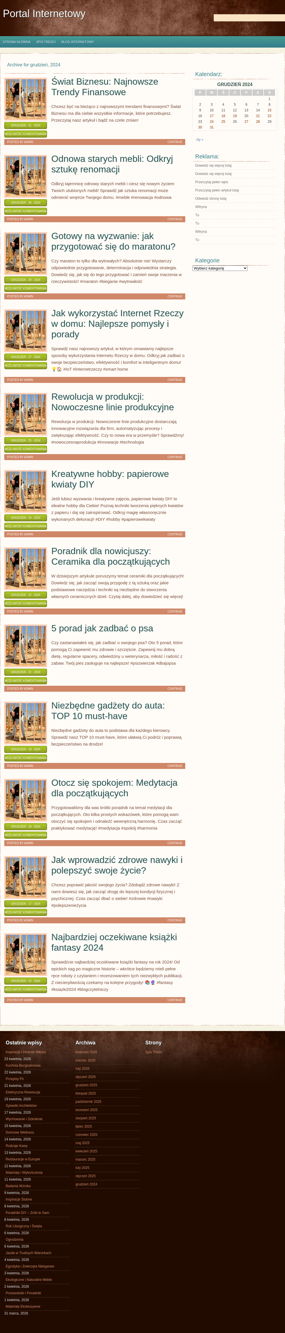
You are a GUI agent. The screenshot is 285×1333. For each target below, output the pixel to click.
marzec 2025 (85, 1159)
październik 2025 (88, 1102)
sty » (199, 140)
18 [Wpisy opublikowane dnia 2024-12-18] (223, 116)
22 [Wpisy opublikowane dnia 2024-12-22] (269, 116)
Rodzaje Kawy (17, 1146)
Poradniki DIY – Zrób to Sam (27, 1213)
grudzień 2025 (86, 1085)
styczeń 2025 (86, 1176)
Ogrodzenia (14, 1240)
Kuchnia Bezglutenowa (23, 1065)
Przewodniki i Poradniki (23, 1293)
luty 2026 (82, 1069)
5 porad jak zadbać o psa (102, 628)
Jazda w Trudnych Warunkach (28, 1253)
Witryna (201, 207)
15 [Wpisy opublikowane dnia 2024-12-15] (269, 110)
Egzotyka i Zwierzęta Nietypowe (30, 1266)
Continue (175, 142)
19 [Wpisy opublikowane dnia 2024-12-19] (235, 116)
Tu (197, 215)
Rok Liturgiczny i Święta (24, 1226)
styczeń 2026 (86, 1077)
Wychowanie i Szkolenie (24, 1119)
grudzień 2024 (86, 1184)
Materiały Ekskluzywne (23, 1306)
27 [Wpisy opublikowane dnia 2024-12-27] (246, 122)
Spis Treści (46, 42)
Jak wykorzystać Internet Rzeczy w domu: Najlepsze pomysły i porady (117, 323)
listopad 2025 (86, 1093)
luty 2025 (82, 1168)
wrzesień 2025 (86, 1110)
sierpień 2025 (86, 1118)
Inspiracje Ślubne (19, 1199)
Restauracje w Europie (23, 1159)
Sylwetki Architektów (21, 1106)
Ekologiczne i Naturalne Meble (29, 1280)
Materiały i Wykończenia (24, 1173)
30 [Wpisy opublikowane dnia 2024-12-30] (200, 127)
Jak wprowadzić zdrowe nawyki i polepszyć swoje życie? (117, 865)
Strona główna (16, 42)
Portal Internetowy (44, 13)
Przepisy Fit (15, 1079)
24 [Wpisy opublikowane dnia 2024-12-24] (211, 122)
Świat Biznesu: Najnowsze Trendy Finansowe (104, 86)
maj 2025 (82, 1143)
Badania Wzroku (18, 1186)
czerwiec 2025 (86, 1135)
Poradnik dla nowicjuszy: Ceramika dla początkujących (110, 556)
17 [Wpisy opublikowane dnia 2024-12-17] (211, 116)
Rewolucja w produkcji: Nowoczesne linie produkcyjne (112, 401)
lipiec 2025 (84, 1126)
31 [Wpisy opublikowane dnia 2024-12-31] (211, 127)
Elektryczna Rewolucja (23, 1092)
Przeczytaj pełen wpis (211, 182)
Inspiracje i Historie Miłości (26, 1052)
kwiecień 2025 (86, 1151)
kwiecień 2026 (86, 1052)
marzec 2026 (85, 1060)
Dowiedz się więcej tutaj (213, 166)
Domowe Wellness (20, 1132)
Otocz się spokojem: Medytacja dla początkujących (114, 787)
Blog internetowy (77, 42)
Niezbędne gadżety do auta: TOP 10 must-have (108, 710)
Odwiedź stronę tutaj (210, 199)
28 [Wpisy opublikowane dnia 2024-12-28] (258, 122)
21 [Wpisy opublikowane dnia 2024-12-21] (258, 116)
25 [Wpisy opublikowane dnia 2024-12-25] (223, 122)
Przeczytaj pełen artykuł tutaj (217, 190)
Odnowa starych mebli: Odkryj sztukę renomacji (112, 164)
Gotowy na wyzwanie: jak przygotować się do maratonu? (113, 241)
